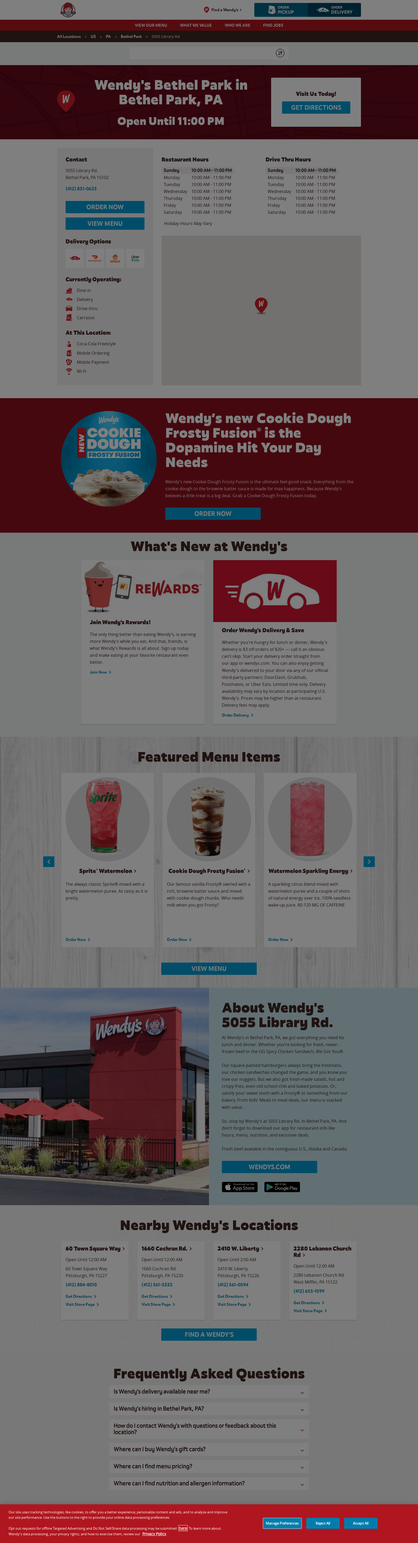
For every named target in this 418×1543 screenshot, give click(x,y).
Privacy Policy (154, 1533)
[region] (209, 1523)
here (183, 1528)
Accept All (360, 1523)
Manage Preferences (282, 1523)
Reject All (323, 1523)
